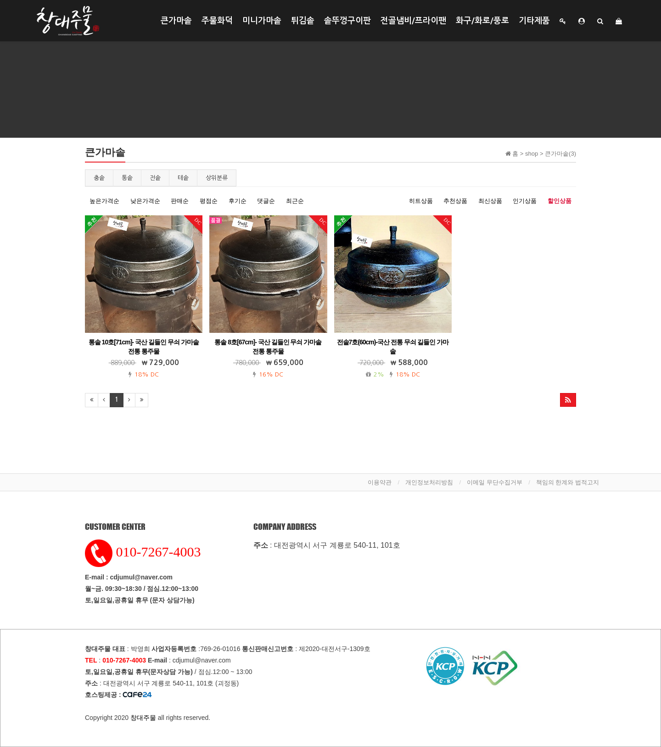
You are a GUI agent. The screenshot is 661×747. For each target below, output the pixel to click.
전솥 (155, 178)
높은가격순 (104, 200)
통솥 (127, 178)
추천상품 (455, 200)
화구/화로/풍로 (482, 21)
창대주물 (143, 717)
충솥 (99, 178)
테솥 (183, 178)
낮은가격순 (145, 200)
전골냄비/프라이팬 (413, 21)
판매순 (180, 200)
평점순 (209, 200)
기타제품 (534, 21)
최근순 (295, 200)
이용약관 (380, 482)
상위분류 (217, 178)
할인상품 (559, 200)
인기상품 (525, 200)
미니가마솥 (261, 21)
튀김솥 (302, 21)
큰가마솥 (176, 21)
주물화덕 (217, 21)
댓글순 (266, 200)
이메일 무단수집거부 (494, 482)
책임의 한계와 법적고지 (567, 482)
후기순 (237, 200)
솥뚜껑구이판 (347, 21)
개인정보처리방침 (429, 482)
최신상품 (490, 200)
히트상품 (421, 200)
